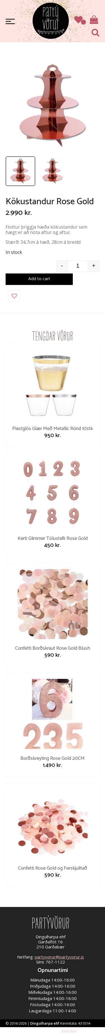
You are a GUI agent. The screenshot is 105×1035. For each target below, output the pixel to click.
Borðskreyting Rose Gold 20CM (52, 758)
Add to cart (39, 279)
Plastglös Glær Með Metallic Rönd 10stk (52, 428)
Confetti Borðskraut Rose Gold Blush (52, 648)
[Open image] (52, 106)
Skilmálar (69, 1031)
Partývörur (50, 20)
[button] (14, 296)
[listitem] (20, 171)
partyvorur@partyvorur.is (59, 957)
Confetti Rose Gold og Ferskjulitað (52, 868)
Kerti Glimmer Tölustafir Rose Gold (53, 538)
